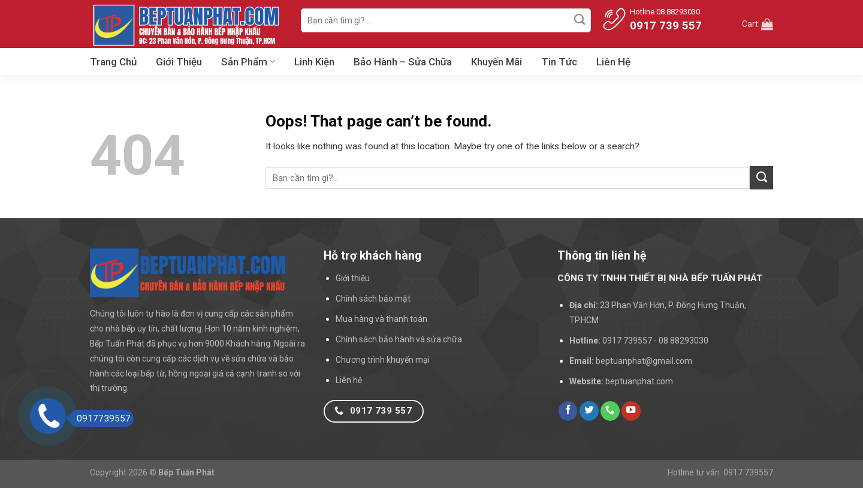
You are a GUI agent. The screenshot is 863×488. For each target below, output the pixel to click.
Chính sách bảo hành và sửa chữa (399, 339)
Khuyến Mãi (496, 62)
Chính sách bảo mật (373, 298)
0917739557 (100, 418)
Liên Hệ (613, 62)
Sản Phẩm (248, 62)
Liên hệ (349, 380)
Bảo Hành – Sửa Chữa (403, 62)
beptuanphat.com (639, 381)
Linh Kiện (314, 62)
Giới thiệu (353, 278)
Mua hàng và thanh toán (381, 319)
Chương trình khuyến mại (383, 360)
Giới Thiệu (179, 62)
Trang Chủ (113, 62)
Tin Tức (559, 62)
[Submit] (580, 20)
